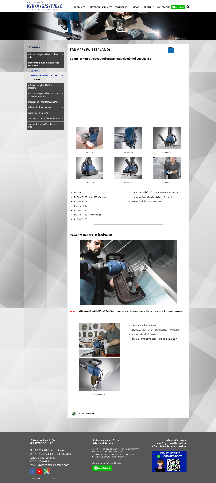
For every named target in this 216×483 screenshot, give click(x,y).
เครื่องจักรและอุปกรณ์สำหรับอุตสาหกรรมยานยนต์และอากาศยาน (45, 95)
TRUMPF (36, 79)
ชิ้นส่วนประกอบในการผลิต (45, 113)
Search (187, 7)
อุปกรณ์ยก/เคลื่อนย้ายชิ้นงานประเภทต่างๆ (45, 118)
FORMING (35, 70)
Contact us (163, 7)
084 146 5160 (63, 454)
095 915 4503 (45, 454)
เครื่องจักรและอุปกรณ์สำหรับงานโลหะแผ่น (45, 56)
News (136, 7)
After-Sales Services (101, 7)
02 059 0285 (42, 450)
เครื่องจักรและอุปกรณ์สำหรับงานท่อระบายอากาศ (45, 64)
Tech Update (122, 7)
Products (79, 7)
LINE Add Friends (178, 7)
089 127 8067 (47, 457)
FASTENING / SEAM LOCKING (44, 75)
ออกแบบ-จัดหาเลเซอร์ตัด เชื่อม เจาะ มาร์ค (45, 126)
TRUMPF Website (85, 413)
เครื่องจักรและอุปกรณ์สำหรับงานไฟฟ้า (45, 102)
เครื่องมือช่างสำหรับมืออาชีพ (45, 107)
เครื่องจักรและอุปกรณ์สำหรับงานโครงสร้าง (45, 87)
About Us (149, 7)
